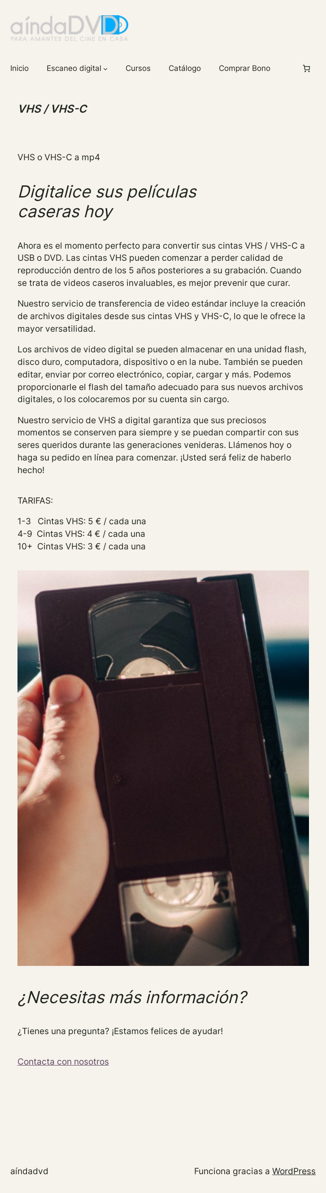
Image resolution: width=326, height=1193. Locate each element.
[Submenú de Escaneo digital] (105, 68)
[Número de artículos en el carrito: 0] (306, 68)
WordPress (294, 1171)
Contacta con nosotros (63, 1061)
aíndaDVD (29, 1171)
